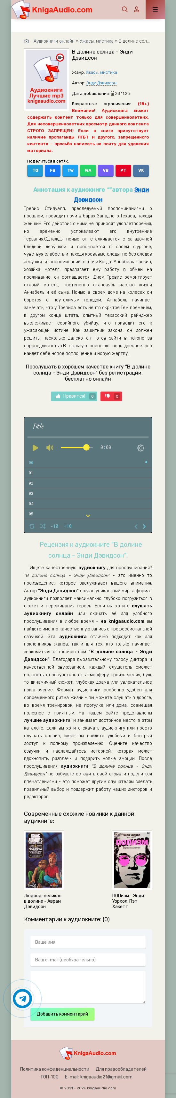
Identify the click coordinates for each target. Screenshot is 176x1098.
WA (88, 170)
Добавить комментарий (62, 1014)
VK (141, 170)
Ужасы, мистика (101, 72)
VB (105, 170)
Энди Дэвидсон (101, 82)
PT (123, 170)
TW (70, 170)
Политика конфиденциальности (54, 1069)
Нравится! (76, 396)
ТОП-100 (49, 1077)
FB (52, 170)
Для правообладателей (121, 1069)
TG (35, 170)
